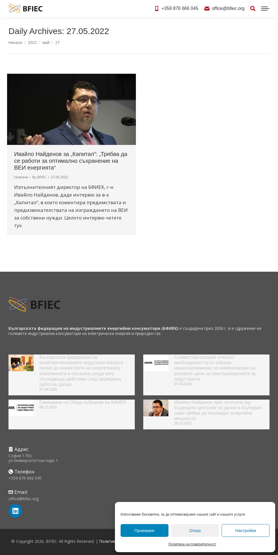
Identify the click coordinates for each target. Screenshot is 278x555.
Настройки (245, 530)
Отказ (195, 530)
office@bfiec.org (224, 8)
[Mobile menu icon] (265, 8)
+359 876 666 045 (176, 8)
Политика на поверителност (192, 544)
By (39, 177)
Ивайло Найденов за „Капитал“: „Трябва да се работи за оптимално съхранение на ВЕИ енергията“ (70, 161)
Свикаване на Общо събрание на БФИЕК (82, 402)
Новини (21, 177)
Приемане (144, 530)
